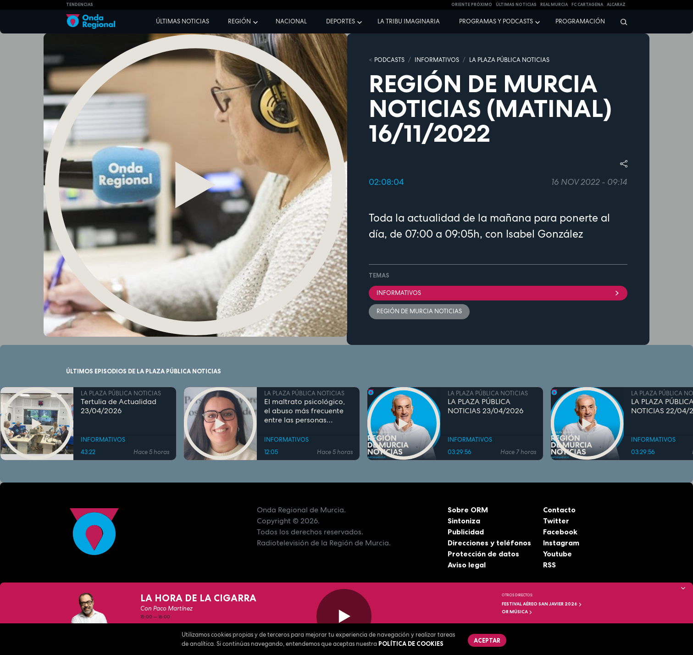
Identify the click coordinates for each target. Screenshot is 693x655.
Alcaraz (616, 4)
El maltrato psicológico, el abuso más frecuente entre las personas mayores (304, 411)
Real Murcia (554, 4)
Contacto (559, 509)
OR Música (517, 612)
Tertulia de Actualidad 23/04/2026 (118, 406)
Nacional (291, 21)
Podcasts (389, 60)
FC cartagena (587, 4)
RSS (549, 564)
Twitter (556, 520)
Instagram (561, 542)
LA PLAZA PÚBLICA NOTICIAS (509, 60)
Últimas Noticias (516, 4)
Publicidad (466, 531)
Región (239, 21)
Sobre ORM (468, 509)
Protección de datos (483, 553)
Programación (580, 21)
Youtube (557, 553)
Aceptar (487, 640)
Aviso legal (467, 564)
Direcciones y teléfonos (489, 542)
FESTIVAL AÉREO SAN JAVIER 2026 (542, 604)
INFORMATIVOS (437, 60)
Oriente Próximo (471, 4)
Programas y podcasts (496, 21)
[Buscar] (621, 21)
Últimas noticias (182, 21)
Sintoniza (464, 520)
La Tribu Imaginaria (408, 21)
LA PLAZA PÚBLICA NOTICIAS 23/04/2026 (485, 406)
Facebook (560, 531)
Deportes (340, 21)
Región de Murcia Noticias (419, 311)
